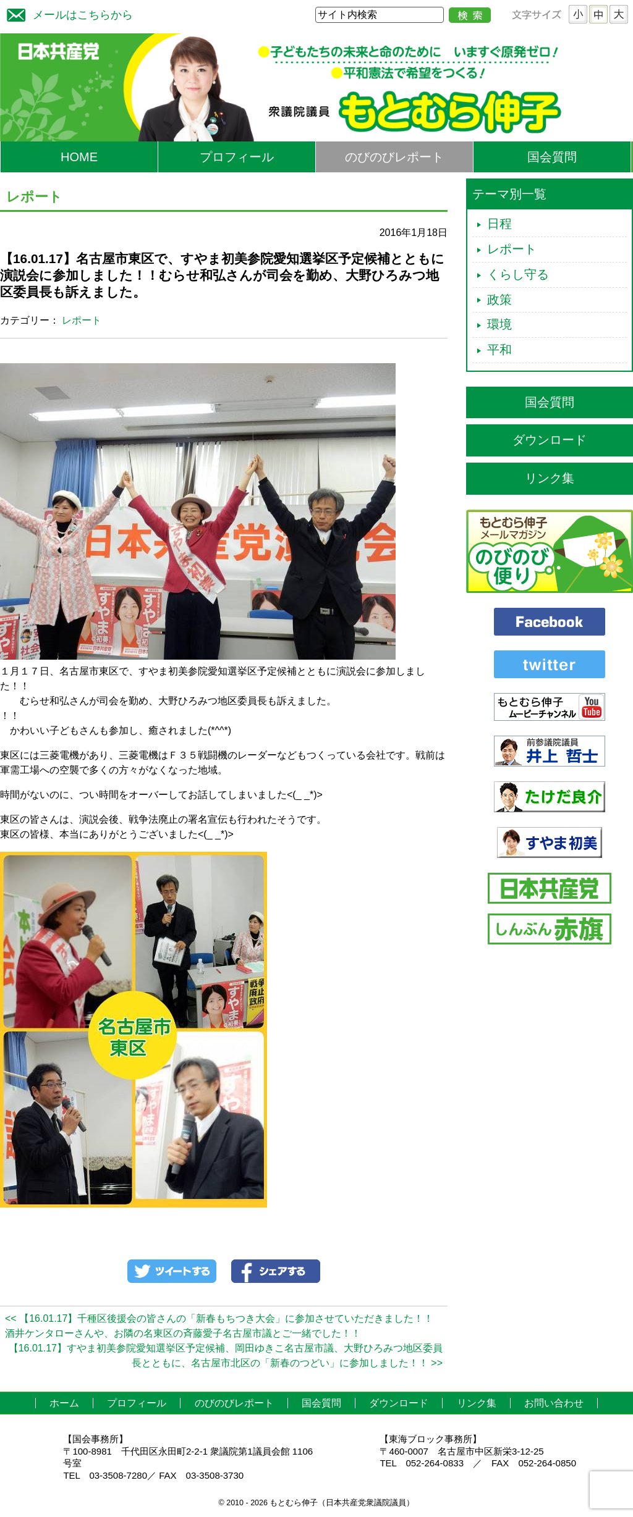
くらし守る (518, 274)
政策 (499, 299)
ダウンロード (549, 440)
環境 (499, 324)
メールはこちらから (67, 13)
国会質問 (552, 157)
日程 (499, 223)
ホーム (64, 1403)
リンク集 (549, 478)
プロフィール (237, 157)
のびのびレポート (394, 157)
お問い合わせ (554, 1403)
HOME (79, 157)
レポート (81, 320)
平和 (499, 349)
